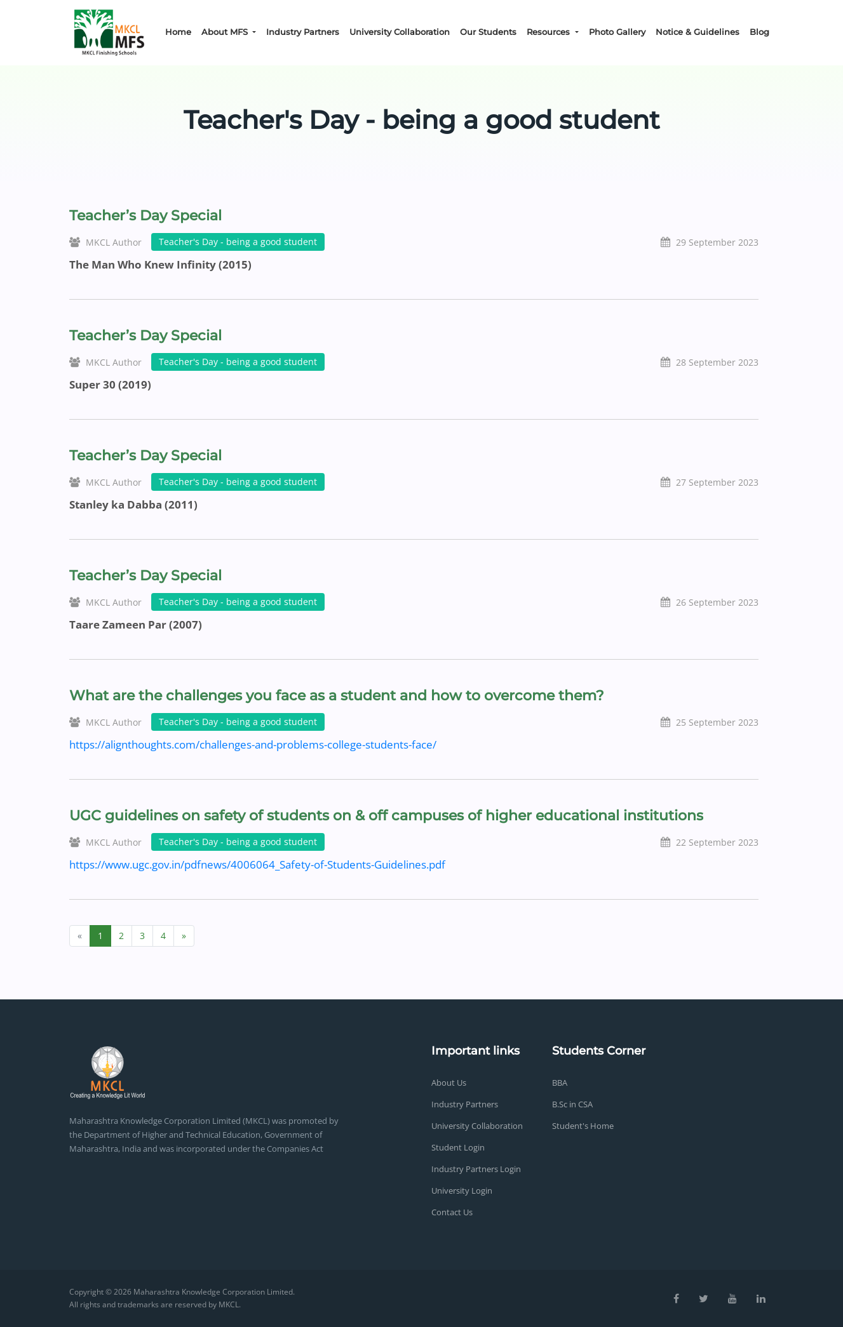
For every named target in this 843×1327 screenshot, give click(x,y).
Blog (759, 32)
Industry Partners (302, 32)
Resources (549, 32)
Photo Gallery (617, 32)
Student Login (458, 1147)
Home (178, 32)
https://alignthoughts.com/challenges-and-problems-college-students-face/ (252, 744)
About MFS (225, 32)
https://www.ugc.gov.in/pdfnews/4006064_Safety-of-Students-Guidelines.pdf (257, 864)
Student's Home (583, 1125)
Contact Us (452, 1212)
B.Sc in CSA (572, 1104)
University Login (461, 1190)
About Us (448, 1082)
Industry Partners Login (476, 1169)
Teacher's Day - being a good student (238, 242)
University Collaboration (399, 32)
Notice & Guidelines (697, 32)
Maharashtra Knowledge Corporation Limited (213, 1291)
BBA (559, 1082)
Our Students (488, 32)
